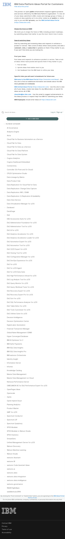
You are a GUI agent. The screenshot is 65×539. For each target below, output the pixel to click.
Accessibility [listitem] (6, 532)
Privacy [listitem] (4, 526)
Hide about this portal (21, 6)
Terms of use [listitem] (7, 529)
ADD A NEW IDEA (32, 119)
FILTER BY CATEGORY (12, 124)
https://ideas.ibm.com (22, 22)
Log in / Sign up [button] (57, 112)
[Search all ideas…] (17, 112)
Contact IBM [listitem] (6, 523)
